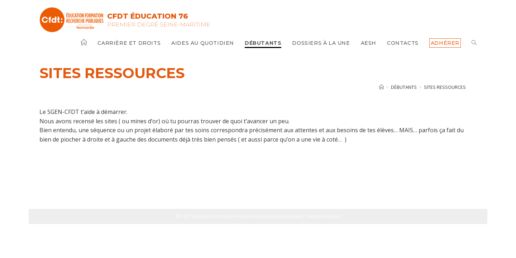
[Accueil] (381, 87)
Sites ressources (445, 87)
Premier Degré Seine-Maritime (158, 24)
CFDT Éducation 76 (147, 16)
